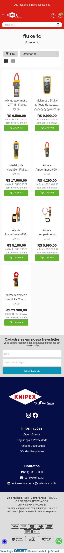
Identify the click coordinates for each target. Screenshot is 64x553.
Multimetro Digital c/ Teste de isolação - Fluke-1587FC (47, 103)
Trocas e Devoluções (32, 445)
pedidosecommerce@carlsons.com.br (32, 483)
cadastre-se (44, 4)
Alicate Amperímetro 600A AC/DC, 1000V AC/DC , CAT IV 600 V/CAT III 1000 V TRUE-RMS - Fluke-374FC (47, 168)
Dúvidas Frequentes (32, 451)
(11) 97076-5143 (32, 477)
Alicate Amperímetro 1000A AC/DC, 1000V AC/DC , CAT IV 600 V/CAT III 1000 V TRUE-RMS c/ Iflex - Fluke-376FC (47, 233)
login (31, 4)
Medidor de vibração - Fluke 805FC (16, 168)
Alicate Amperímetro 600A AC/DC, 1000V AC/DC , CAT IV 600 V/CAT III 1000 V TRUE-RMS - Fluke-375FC (16, 233)
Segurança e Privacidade (32, 440)
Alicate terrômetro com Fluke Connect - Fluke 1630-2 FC (16, 298)
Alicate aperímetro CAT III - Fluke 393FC (16, 103)
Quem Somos (32, 434)
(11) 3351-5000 (32, 472)
